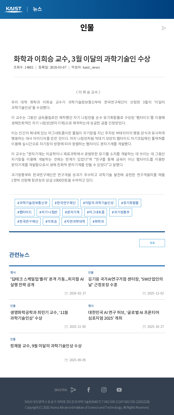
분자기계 (73, 212)
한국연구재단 (66, 203)
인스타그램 (103, 390)
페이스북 (88, 390)
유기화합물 (131, 203)
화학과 (99, 221)
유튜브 (119, 390)
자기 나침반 (49, 212)
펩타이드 (25, 212)
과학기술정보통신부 (33, 203)
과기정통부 (122, 212)
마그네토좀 (97, 212)
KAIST (14, 10)
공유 (163, 28)
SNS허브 (61, 390)
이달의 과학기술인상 (99, 203)
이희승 (52, 221)
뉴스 (37, 9)
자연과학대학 (75, 221)
